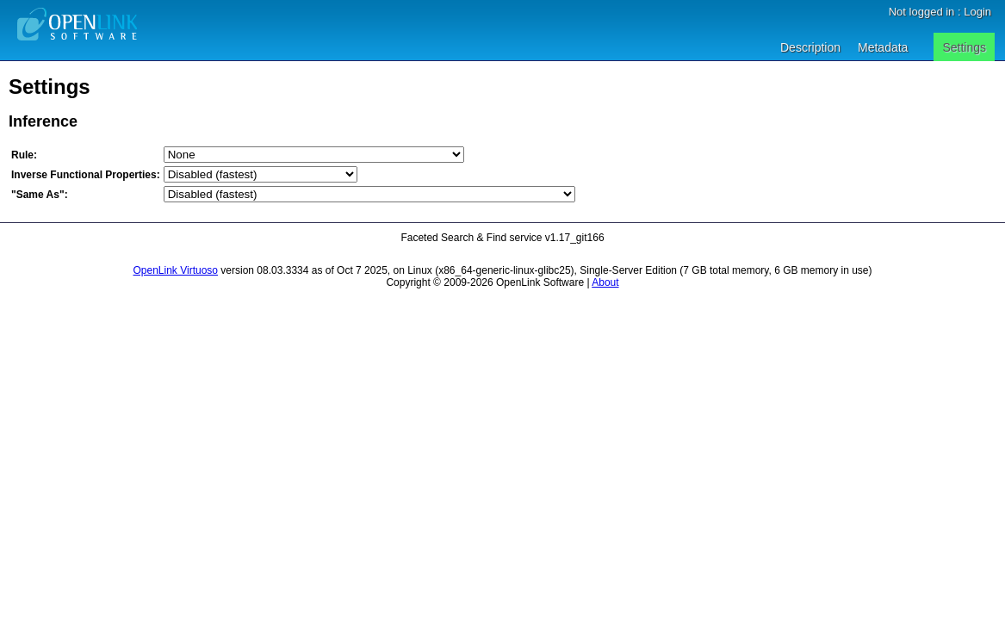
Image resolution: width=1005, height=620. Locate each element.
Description (810, 47)
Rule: (24, 155)
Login (977, 11)
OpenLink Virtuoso (176, 270)
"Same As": (39, 195)
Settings (964, 47)
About (605, 282)
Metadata (883, 47)
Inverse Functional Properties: (85, 175)
